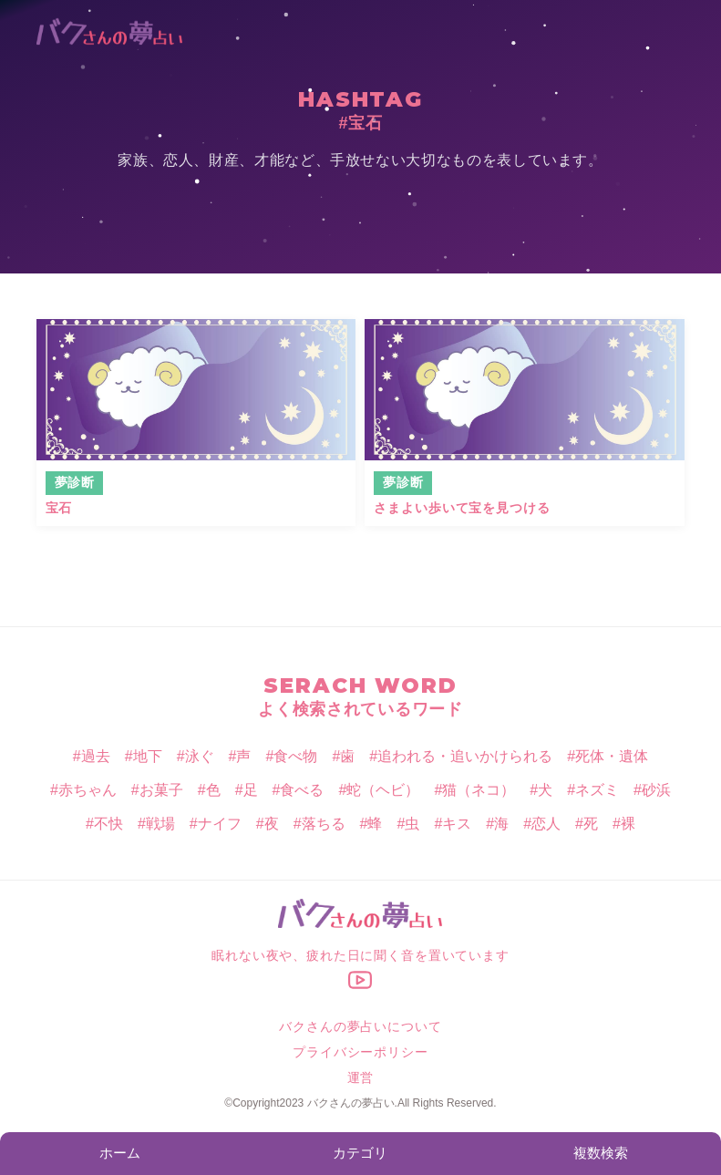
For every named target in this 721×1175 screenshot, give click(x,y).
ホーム (119, 1152)
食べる (302, 790)
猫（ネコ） (478, 790)
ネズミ (597, 790)
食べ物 (295, 756)
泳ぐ (199, 756)
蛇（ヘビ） (382, 790)
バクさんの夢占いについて (360, 1026)
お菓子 (161, 790)
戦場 (160, 823)
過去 (95, 756)
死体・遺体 (611, 756)
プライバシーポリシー (360, 1052)
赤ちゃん (87, 790)
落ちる (323, 823)
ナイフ (220, 823)
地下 (147, 756)
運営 (361, 1077)
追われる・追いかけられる (464, 756)
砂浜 (656, 790)
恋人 (546, 823)
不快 (108, 823)
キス (456, 823)
